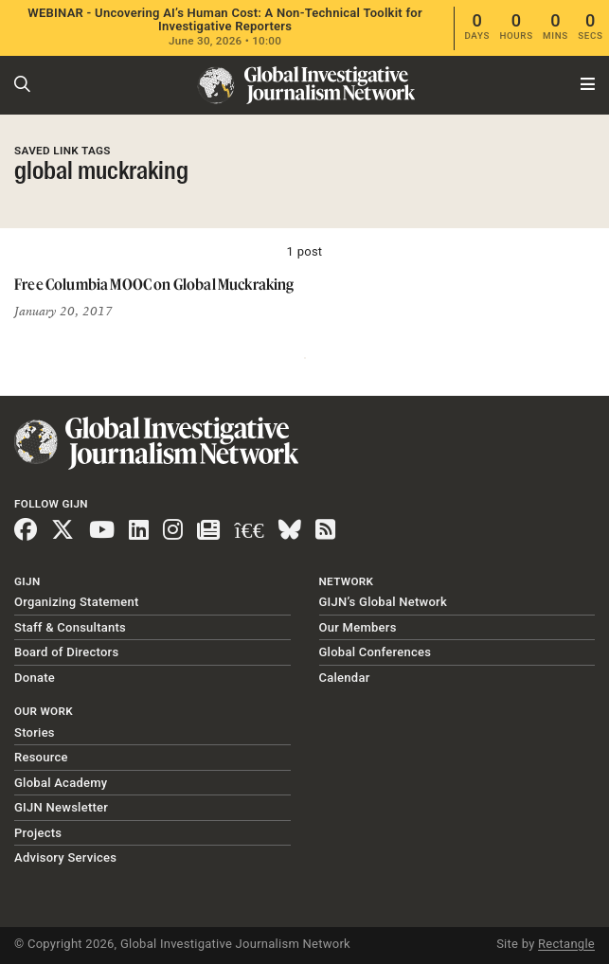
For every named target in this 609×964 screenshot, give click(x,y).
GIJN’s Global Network (383, 602)
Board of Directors (66, 652)
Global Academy (60, 783)
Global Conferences (375, 652)
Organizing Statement (76, 602)
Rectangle (566, 944)
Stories (34, 732)
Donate (34, 677)
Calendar (344, 677)
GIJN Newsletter (61, 807)
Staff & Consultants (70, 627)
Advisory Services (65, 857)
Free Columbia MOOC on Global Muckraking (154, 284)
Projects (38, 833)
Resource (41, 757)
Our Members (358, 627)
